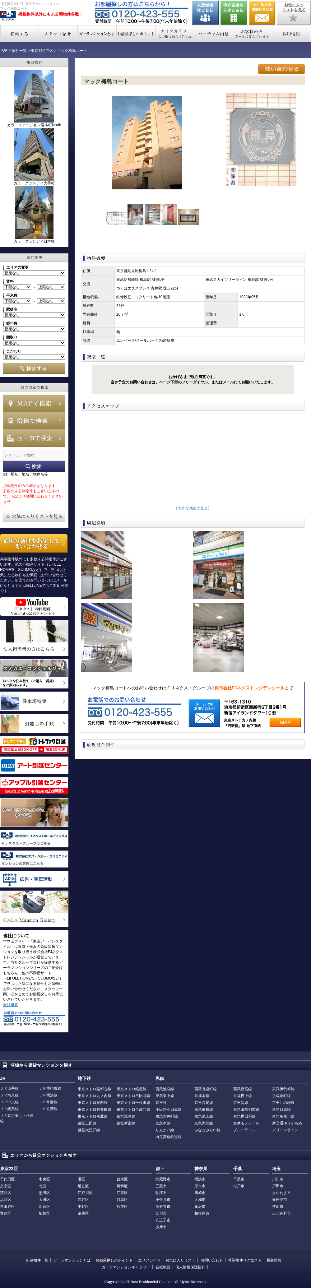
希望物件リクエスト (245, 1260)
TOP (3, 50)
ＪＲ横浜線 (48, 1095)
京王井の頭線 (283, 1102)
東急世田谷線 (244, 1116)
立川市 (161, 1213)
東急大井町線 (167, 1116)
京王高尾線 (203, 1102)
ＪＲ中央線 (9, 1102)
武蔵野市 (163, 1179)
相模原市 (201, 1213)
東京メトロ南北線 (93, 1116)
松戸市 (238, 1186)
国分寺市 (163, 1206)
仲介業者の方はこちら (233, 13)
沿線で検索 (34, 420)
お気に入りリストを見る (294, 13)
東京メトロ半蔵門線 (133, 1109)
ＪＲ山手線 (9, 1088)
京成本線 (201, 1096)
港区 (81, 1179)
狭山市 (277, 1206)
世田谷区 (7, 1206)
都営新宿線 (126, 1123)
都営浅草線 (126, 1116)
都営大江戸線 (89, 1130)
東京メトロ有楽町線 (94, 1109)
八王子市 (163, 1220)
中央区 (44, 1179)
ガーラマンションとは (97, 33)
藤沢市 (200, 1206)
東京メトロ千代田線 (133, 1102)
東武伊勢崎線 (283, 1089)
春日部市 (279, 1200)
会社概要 (10, 1005)
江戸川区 (85, 1193)
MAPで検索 (34, 403)
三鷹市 (161, 1186)
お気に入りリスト (180, 1260)
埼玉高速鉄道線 (169, 1137)
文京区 (5, 1186)
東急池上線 (203, 1116)
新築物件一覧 (37, 1260)
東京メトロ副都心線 (94, 1089)
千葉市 (238, 1179)
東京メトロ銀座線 (131, 1089)
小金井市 (163, 1200)
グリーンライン (285, 1130)
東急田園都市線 (246, 1109)
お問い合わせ (262, 13)
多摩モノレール (246, 1123)
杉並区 (122, 1206)
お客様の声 (252, 33)
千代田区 (7, 1179)
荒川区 (5, 1193)
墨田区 (44, 1193)
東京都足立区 (42, 51)
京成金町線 (281, 1096)
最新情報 (274, 1260)
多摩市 (161, 1227)
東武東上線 (165, 1096)
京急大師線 (203, 1123)
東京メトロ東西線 (93, 1102)
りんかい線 (165, 1130)
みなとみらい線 (207, 1130)
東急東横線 (203, 1109)
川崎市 (200, 1193)
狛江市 (161, 1193)
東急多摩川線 (283, 1116)
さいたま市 (281, 1193)
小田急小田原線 (169, 1109)
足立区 (83, 1186)
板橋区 (44, 1213)
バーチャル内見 (213, 33)
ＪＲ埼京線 (9, 1095)
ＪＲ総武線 (9, 1109)
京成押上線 (242, 1096)
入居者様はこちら (205, 13)
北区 (42, 1186)
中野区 (83, 1206)
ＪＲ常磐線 (48, 1102)
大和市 (200, 1200)
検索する (19, 33)
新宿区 (44, 1206)
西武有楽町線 (205, 1089)
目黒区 (122, 1200)
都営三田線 (87, 1123)
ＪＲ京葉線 (48, 1109)
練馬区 (83, 1213)
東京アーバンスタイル (8, 16)
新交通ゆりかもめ (287, 1123)
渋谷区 (83, 1200)
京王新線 (240, 1102)
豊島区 (5, 1213)
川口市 (277, 1179)
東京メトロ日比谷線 (133, 1096)
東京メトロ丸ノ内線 (94, 1096)
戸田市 (277, 1186)
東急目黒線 (281, 1109)
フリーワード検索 (34, 466)
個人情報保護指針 (190, 1267)
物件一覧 (19, 51)
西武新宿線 (242, 1089)
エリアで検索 (34, 438)
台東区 (122, 1179)
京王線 (161, 1102)
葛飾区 (122, 1186)
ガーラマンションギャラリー (126, 1267)
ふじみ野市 (281, 1213)
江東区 (122, 1193)
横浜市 (200, 1179)
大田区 (44, 1200)
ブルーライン (244, 1130)
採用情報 (291, 33)
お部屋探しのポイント (136, 33)
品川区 (5, 1200)
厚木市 (200, 1186)
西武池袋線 (165, 1089)
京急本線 (163, 1123)
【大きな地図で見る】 (192, 508)
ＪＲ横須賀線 (50, 1088)
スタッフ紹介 (58, 33)
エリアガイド (175, 33)
